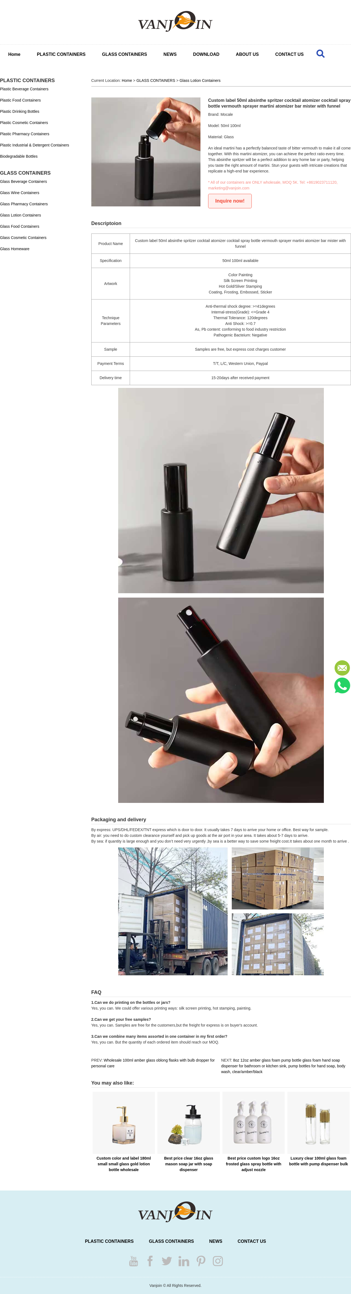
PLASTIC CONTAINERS (61, 54)
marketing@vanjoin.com (228, 188)
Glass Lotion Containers (20, 215)
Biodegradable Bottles (19, 156)
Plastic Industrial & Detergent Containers (34, 145)
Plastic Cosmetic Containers (24, 122)
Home (14, 54)
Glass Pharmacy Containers (24, 204)
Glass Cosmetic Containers (23, 237)
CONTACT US (289, 54)
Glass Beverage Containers (23, 181)
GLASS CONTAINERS (124, 54)
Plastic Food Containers (20, 100)
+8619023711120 (321, 182)
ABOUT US (247, 54)
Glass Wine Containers (19, 193)
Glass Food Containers (19, 226)
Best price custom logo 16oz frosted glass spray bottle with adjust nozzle (253, 1164)
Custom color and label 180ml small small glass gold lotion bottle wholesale (124, 1164)
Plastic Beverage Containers (24, 89)
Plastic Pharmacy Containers (24, 134)
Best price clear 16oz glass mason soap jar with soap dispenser (188, 1164)
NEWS (170, 54)
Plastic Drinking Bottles (19, 111)
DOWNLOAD (206, 54)
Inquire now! (230, 201)
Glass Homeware (14, 249)
